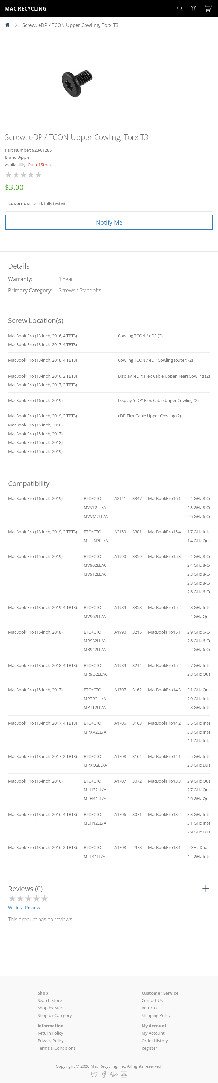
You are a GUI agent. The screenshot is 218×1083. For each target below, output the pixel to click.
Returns (149, 1008)
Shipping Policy (156, 1015)
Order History (155, 1040)
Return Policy (50, 1033)
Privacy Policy (51, 1040)
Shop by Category (55, 1015)
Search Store (50, 1000)
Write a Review (24, 907)
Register (149, 1048)
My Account (153, 1033)
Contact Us (152, 1000)
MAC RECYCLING (26, 8)
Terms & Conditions (56, 1048)
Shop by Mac (50, 1008)
